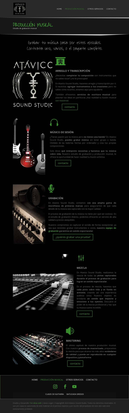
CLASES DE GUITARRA (54, 394)
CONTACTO (111, 9)
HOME (59, 9)
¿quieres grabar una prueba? (73, 237)
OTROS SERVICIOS (95, 9)
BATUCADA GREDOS (75, 394)
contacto (70, 107)
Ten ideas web (35, 403)
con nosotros (61, 100)
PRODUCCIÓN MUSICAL (74, 9)
